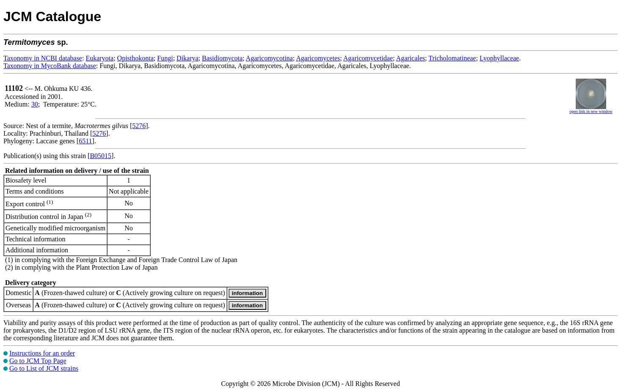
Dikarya (188, 58)
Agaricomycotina (269, 58)
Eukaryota (99, 58)
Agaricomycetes (318, 58)
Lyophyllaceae (499, 58)
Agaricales (410, 58)
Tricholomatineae (452, 58)
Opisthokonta (135, 58)
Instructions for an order (42, 353)
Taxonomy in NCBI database (42, 58)
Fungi (165, 58)
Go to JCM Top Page (37, 360)
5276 (139, 125)
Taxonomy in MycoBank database (49, 65)
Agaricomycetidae (368, 58)
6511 (85, 141)
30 (34, 104)
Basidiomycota (222, 58)
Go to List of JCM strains (43, 368)
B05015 (100, 155)
